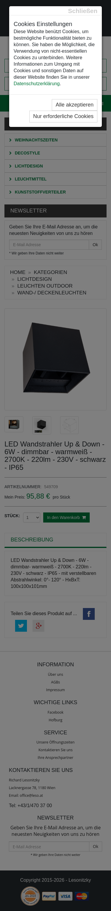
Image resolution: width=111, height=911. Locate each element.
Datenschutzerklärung (37, 83)
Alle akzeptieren (75, 105)
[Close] (82, 11)
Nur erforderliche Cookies (63, 116)
